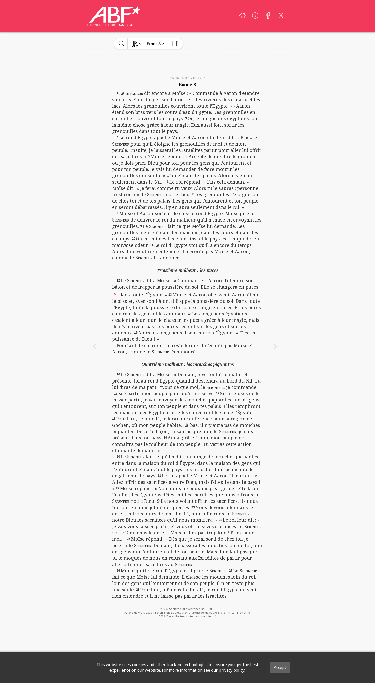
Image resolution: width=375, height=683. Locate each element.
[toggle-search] (122, 43)
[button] (115, 293)
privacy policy (231, 670)
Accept (280, 667)
